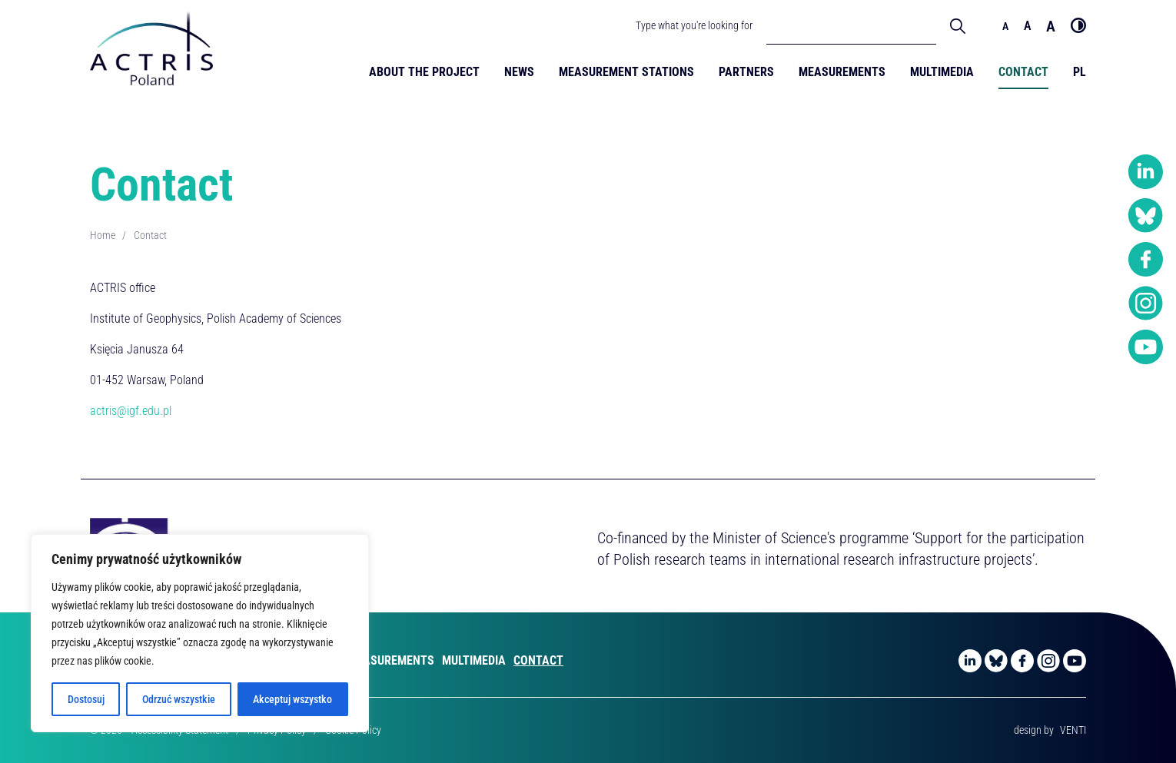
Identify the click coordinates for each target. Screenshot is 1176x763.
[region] (200, 633)
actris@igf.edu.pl (130, 410)
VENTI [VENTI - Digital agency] (1073, 730)
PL (1079, 72)
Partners (746, 72)
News (519, 72)
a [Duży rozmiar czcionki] (1050, 26)
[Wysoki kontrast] (1078, 25)
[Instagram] (1145, 303)
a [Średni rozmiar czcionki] (1027, 26)
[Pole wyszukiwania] (851, 25)
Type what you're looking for (694, 25)
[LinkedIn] (1145, 172)
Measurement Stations (626, 72)
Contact (1023, 72)
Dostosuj (86, 699)
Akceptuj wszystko (292, 699)
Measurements (842, 72)
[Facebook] (1145, 260)
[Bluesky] (1145, 216)
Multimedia (942, 72)
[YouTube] (1145, 347)
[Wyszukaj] (957, 25)
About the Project (424, 72)
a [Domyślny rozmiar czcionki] (1005, 26)
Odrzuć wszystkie (178, 699)
